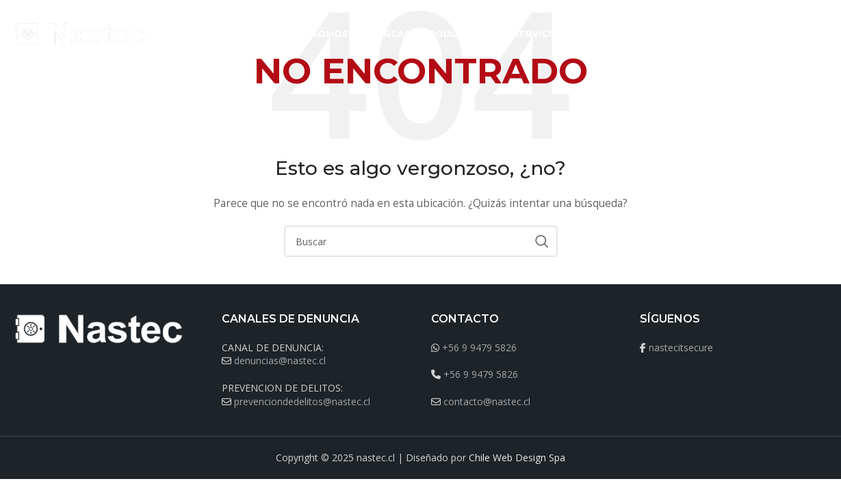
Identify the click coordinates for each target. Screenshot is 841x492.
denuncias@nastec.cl (280, 360)
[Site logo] (81, 33)
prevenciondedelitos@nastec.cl (302, 401)
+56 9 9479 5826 (479, 347)
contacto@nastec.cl (486, 401)
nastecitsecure (681, 347)
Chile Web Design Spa (517, 457)
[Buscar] (822, 34)
